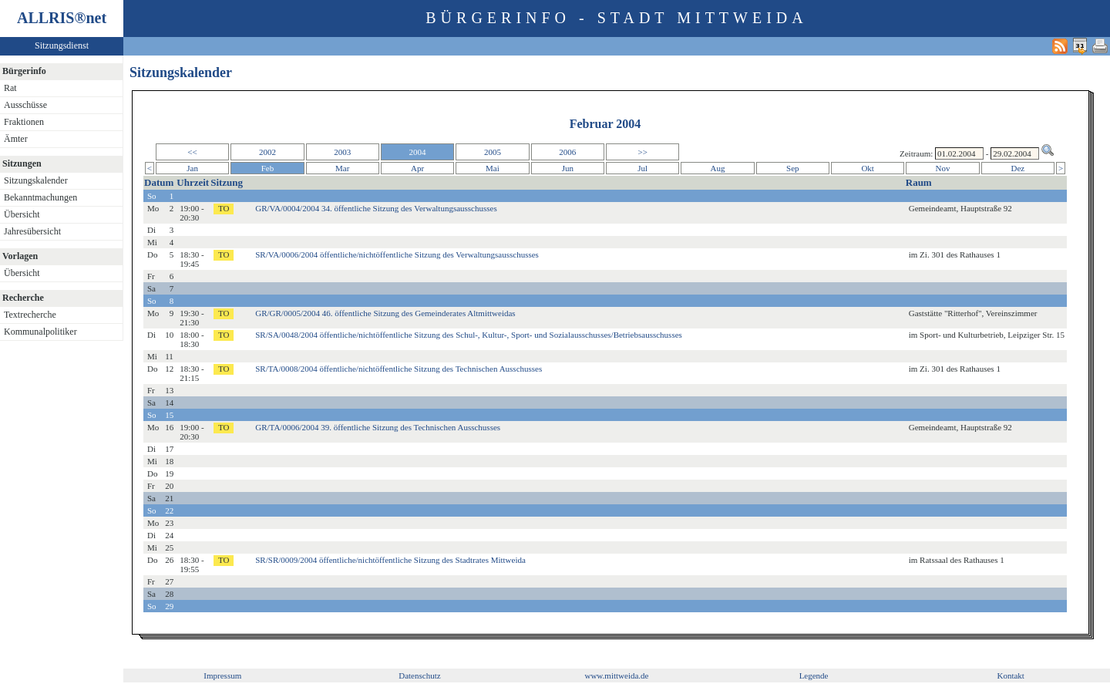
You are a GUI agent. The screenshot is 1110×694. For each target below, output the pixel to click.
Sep (792, 168)
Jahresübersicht (32, 231)
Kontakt (1010, 675)
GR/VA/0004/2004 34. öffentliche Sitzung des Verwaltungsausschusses (375, 208)
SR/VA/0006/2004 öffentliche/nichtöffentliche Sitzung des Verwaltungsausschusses (397, 254)
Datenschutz (419, 675)
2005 (492, 152)
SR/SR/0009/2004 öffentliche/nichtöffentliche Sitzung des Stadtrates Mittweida (390, 559)
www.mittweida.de (616, 675)
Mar (342, 168)
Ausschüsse (25, 104)
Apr (417, 168)
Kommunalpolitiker (40, 331)
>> (642, 152)
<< (192, 152)
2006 (567, 152)
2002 (267, 152)
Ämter (16, 138)
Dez (1018, 168)
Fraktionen (24, 121)
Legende (814, 675)
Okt (867, 168)
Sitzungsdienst (62, 45)
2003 (342, 152)
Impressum (222, 675)
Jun (568, 168)
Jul (642, 168)
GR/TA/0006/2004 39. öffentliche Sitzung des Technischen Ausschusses (377, 427)
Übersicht (22, 214)
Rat (10, 88)
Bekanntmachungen (40, 197)
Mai (493, 168)
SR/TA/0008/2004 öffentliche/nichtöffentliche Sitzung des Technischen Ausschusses (398, 368)
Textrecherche (30, 314)
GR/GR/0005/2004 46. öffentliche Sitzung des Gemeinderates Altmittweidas (385, 313)
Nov (943, 168)
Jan (192, 168)
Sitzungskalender (36, 180)
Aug (718, 168)
